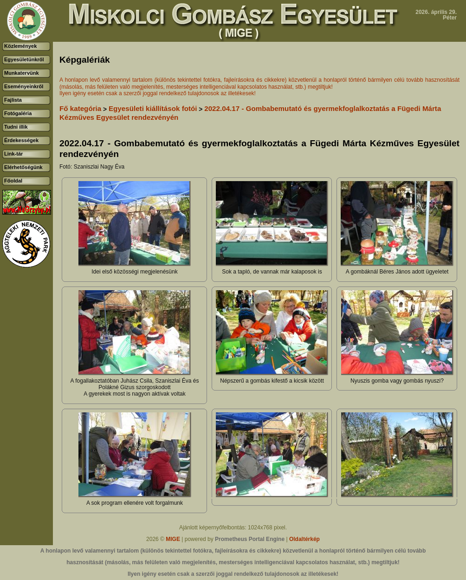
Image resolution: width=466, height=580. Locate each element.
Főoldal (13, 180)
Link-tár (13, 153)
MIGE (173, 539)
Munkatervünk (21, 73)
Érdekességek (21, 140)
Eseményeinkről (23, 86)
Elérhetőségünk (23, 167)
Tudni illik (16, 127)
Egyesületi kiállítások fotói (153, 108)
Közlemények (20, 46)
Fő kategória (80, 108)
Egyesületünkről (24, 59)
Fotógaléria (18, 113)
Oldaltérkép (304, 539)
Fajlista (13, 100)
